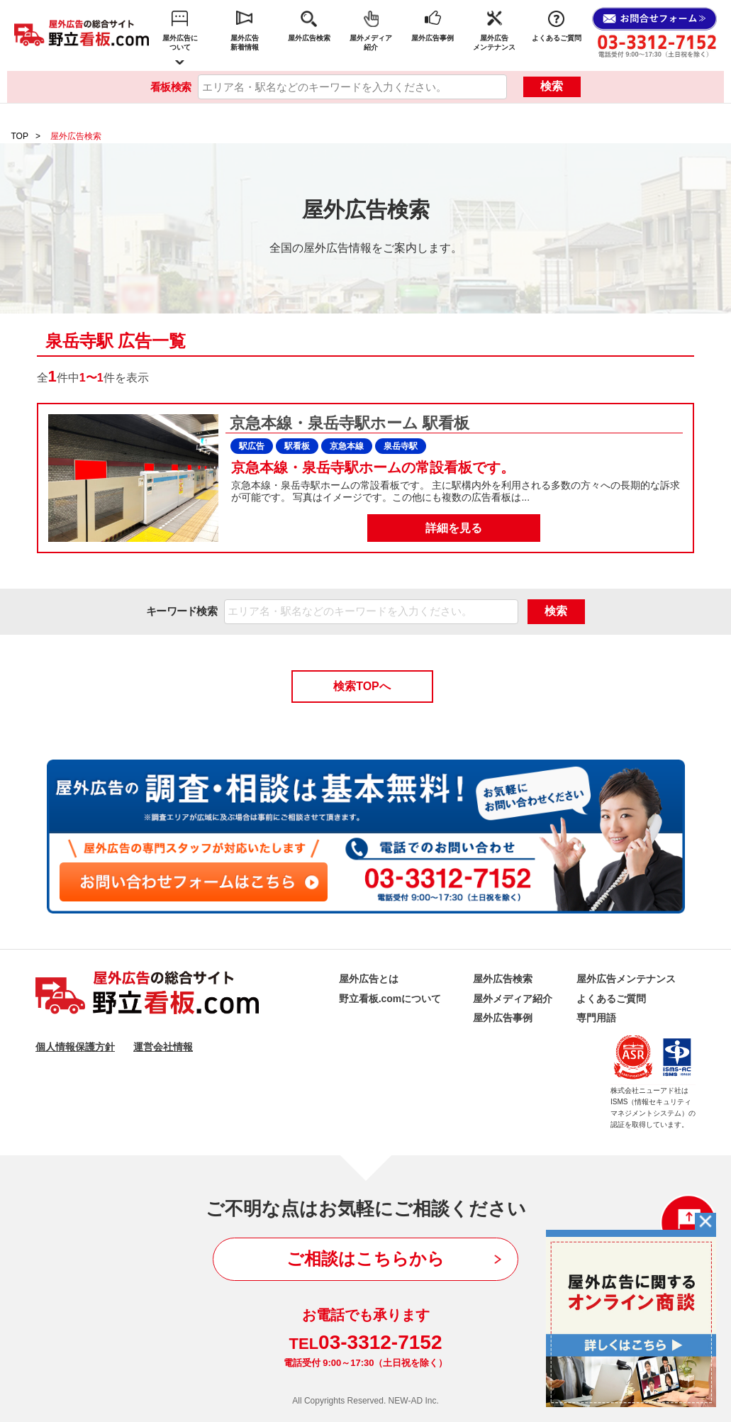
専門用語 (596, 1017)
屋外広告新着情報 (244, 42)
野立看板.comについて (390, 998)
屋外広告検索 (309, 38)
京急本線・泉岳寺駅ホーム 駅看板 (347, 423)
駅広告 (251, 446)
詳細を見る (453, 528)
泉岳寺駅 (401, 446)
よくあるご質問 (556, 38)
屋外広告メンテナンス (494, 42)
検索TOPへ (362, 686)
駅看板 (297, 446)
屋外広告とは (368, 978)
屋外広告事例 (432, 38)
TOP (19, 136)
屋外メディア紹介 (371, 42)
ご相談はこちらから (365, 1258)
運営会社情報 (163, 1046)
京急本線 (347, 446)
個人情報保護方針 (75, 1046)
